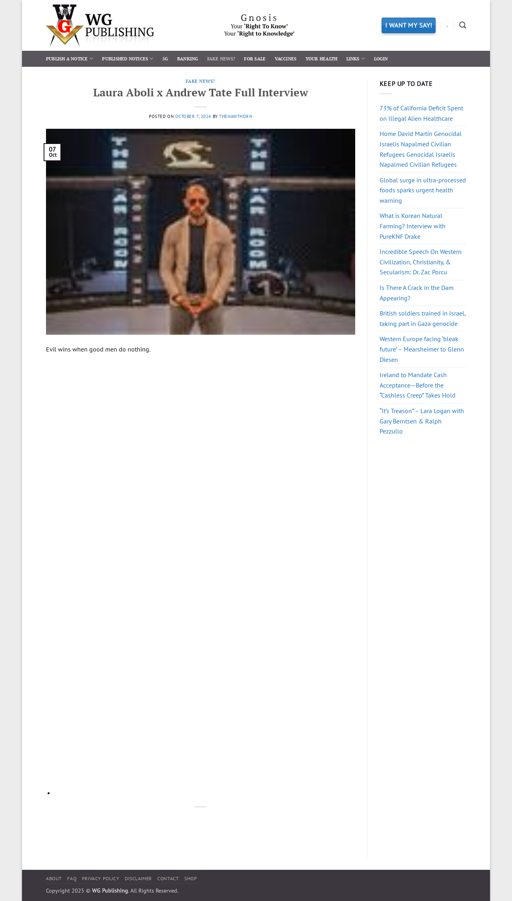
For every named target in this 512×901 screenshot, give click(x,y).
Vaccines (286, 59)
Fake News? (221, 59)
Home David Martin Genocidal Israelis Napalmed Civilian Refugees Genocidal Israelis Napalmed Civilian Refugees (421, 149)
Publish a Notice (69, 58)
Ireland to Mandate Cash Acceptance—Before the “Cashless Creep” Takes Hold (418, 385)
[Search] (462, 25)
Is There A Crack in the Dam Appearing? (417, 293)
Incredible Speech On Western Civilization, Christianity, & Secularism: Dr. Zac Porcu (421, 262)
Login (381, 59)
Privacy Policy (101, 878)
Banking (187, 59)
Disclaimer (138, 878)
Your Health (321, 59)
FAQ (71, 878)
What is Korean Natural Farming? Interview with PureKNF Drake (413, 226)
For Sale (255, 59)
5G (165, 59)
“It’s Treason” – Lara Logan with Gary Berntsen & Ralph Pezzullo (422, 421)
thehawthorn (235, 116)
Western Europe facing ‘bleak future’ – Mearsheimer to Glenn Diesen (422, 349)
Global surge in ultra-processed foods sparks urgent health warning (423, 190)
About (54, 878)
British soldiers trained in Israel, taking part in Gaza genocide (423, 318)
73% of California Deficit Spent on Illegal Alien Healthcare (421, 113)
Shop (190, 878)
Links (355, 58)
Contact (168, 878)
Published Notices (127, 58)
